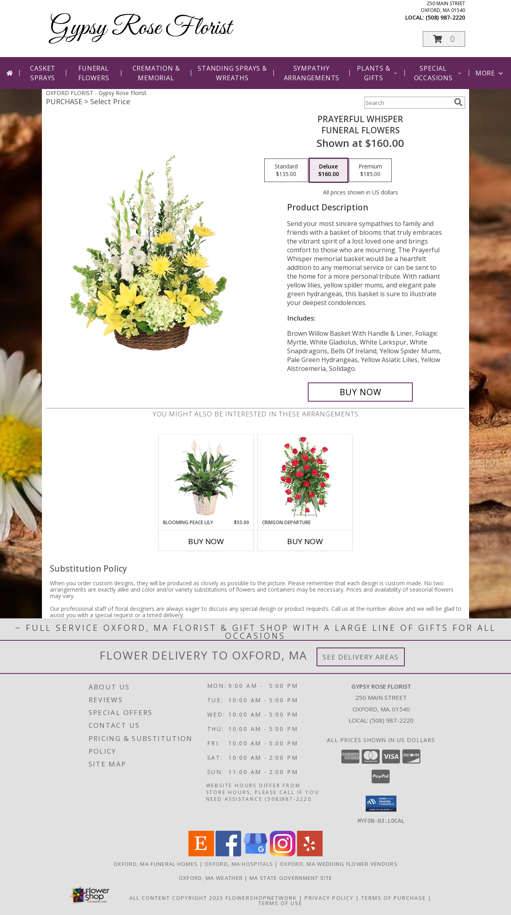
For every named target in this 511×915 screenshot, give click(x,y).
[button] (444, 39)
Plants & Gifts (377, 73)
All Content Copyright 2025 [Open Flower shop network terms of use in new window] (176, 897)
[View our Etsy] (201, 854)
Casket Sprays (42, 73)
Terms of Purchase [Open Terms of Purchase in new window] (393, 897)
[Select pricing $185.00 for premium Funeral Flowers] (370, 170)
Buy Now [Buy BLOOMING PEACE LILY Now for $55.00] (206, 541)
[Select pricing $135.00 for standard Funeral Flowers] (286, 170)
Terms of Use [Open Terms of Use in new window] (280, 902)
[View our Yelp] (310, 854)
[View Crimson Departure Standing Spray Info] (305, 476)
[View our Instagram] (282, 854)
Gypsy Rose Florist (141, 28)
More (490, 73)
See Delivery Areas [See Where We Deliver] (361, 656)
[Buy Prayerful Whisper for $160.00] (360, 392)
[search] (458, 102)
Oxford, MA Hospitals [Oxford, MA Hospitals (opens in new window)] (238, 863)
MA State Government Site (291, 877)
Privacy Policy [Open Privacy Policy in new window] (329, 897)
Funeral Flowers (93, 73)
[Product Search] (407, 102)
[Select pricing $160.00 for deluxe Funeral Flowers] (328, 170)
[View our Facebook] (228, 854)
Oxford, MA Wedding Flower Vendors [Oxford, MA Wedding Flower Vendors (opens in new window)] (339, 863)
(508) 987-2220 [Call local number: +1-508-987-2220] (445, 17)
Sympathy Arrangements (312, 73)
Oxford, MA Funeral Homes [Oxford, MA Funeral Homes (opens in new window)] (155, 863)
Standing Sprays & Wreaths (232, 73)
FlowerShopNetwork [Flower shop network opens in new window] (261, 897)
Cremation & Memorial (156, 73)
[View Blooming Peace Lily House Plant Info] (206, 476)
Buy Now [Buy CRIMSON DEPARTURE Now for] (305, 541)
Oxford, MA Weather (211, 877)
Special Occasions (438, 73)
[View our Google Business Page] (255, 854)
